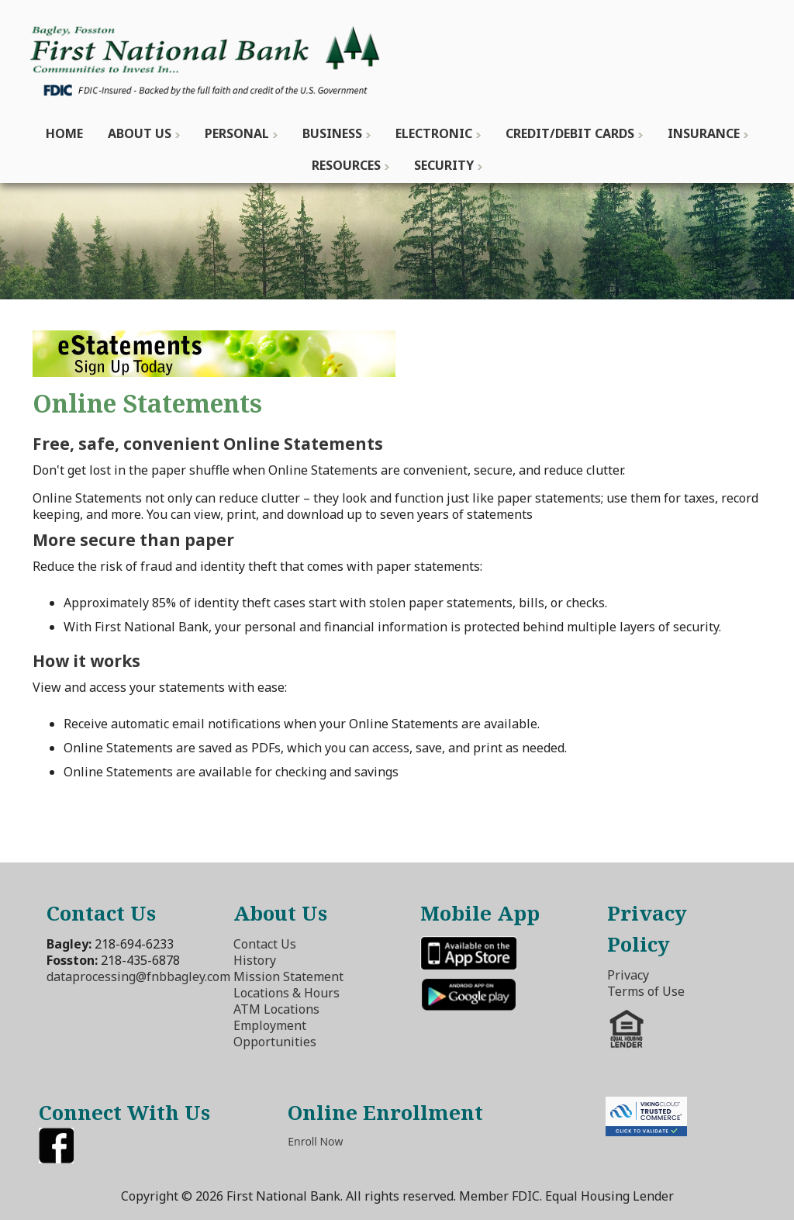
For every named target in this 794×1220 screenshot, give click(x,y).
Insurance (704, 133)
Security (444, 165)
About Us (139, 133)
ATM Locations (276, 1009)
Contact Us (264, 943)
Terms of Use (646, 991)
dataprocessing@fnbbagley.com (138, 976)
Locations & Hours (286, 992)
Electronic (433, 133)
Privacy (628, 974)
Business (332, 133)
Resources (346, 165)
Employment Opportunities (274, 1033)
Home (64, 133)
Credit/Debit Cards (570, 133)
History (254, 960)
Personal (237, 133)
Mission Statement (288, 976)
